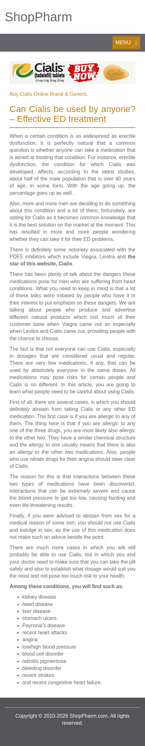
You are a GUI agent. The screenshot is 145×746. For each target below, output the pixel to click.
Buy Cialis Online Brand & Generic (49, 94)
